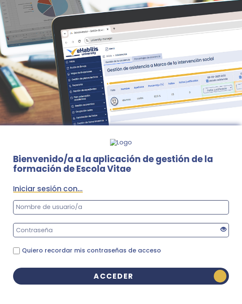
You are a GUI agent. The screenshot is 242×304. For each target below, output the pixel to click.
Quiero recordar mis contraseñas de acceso (91, 250)
